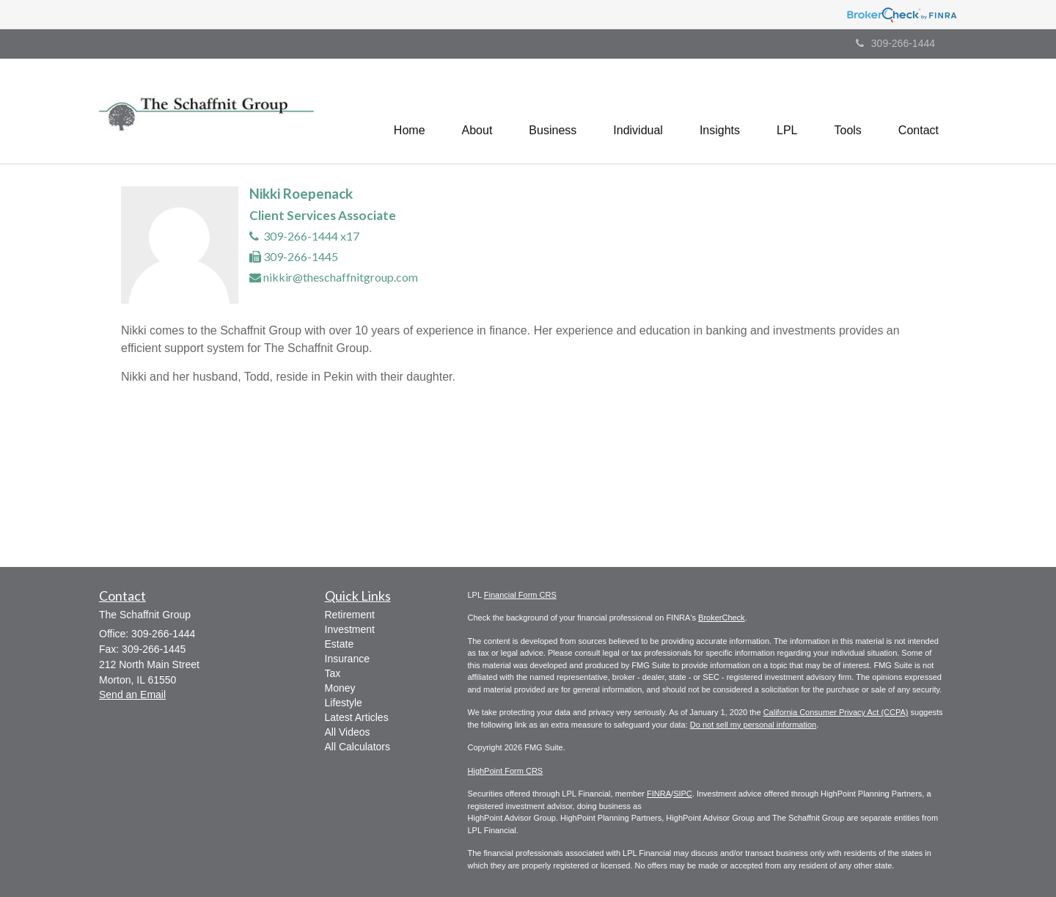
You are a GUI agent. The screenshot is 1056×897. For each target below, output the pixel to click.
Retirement (350, 614)
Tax (333, 673)
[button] (477, 111)
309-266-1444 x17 (311, 236)
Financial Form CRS (520, 594)
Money (340, 688)
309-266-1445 (300, 256)
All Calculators (357, 747)
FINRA (659, 793)
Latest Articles (357, 717)
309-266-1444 (895, 43)
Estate (339, 644)
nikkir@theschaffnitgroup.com (340, 277)
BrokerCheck (721, 617)
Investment (350, 629)
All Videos (347, 732)
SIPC (682, 793)
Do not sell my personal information (753, 724)
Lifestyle (343, 703)
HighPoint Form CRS (505, 770)
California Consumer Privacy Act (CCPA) (836, 712)
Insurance (347, 658)
